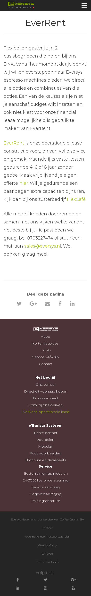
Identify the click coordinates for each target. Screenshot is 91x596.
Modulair (45, 446)
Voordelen (45, 439)
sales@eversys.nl (42, 246)
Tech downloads (47, 562)
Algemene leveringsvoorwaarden (47, 536)
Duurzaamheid (45, 398)
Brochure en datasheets (45, 460)
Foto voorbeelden (45, 453)
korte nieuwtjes (45, 343)
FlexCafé (76, 199)
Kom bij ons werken (45, 405)
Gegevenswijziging (45, 494)
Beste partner (45, 433)
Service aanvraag (46, 487)
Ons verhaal (45, 384)
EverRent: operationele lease (45, 412)
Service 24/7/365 (45, 357)
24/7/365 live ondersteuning (45, 480)
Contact (45, 364)
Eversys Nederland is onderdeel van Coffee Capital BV (47, 519)
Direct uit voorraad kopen (45, 391)
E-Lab (46, 350)
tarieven (47, 553)
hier (23, 183)
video (45, 336)
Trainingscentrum (45, 501)
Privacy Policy (47, 545)
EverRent (14, 143)
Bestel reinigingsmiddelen (46, 473)
